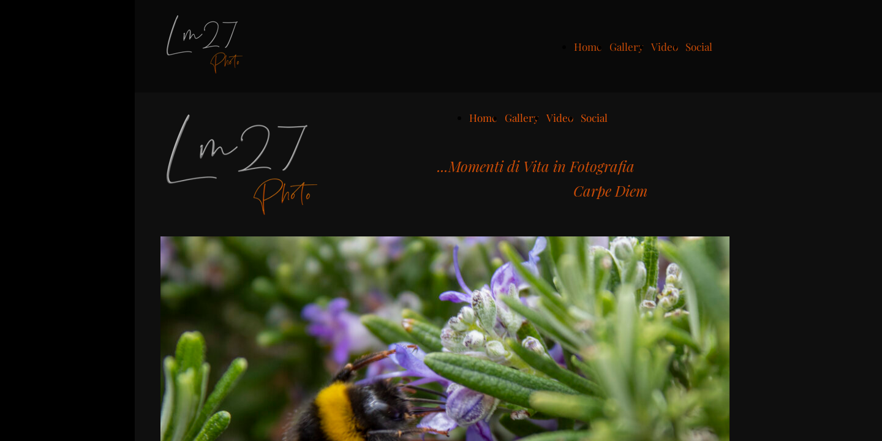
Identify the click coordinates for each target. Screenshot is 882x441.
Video (664, 46)
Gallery (626, 46)
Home (588, 46)
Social (698, 46)
